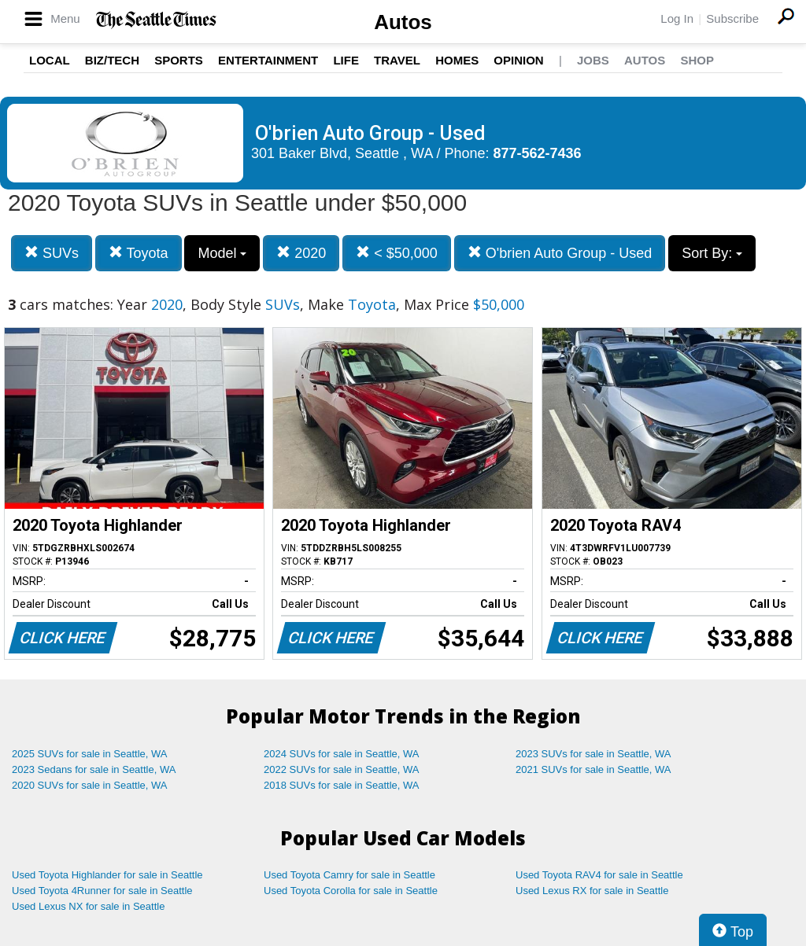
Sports (178, 60)
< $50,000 (397, 253)
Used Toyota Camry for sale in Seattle (349, 875)
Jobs (593, 60)
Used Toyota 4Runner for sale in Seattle (102, 890)
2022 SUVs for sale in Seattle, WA (342, 769)
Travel (397, 60)
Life (346, 60)
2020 (301, 253)
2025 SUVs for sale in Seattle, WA (90, 754)
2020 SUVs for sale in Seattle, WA (90, 785)
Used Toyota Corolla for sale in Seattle (351, 890)
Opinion (518, 60)
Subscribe (732, 18)
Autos (403, 22)
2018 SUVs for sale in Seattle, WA (342, 785)
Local (49, 60)
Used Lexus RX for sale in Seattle (592, 890)
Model (222, 253)
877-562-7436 (538, 153)
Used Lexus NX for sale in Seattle (88, 906)
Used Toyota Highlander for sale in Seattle (107, 875)
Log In (676, 18)
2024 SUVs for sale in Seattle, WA (342, 754)
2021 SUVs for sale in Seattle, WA (593, 769)
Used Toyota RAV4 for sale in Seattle (599, 875)
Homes (457, 60)
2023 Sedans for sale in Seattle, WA (94, 769)
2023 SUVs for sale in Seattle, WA (593, 754)
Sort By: (712, 253)
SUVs (51, 253)
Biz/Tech (112, 60)
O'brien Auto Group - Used (560, 253)
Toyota (138, 253)
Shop (697, 60)
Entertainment (268, 60)
